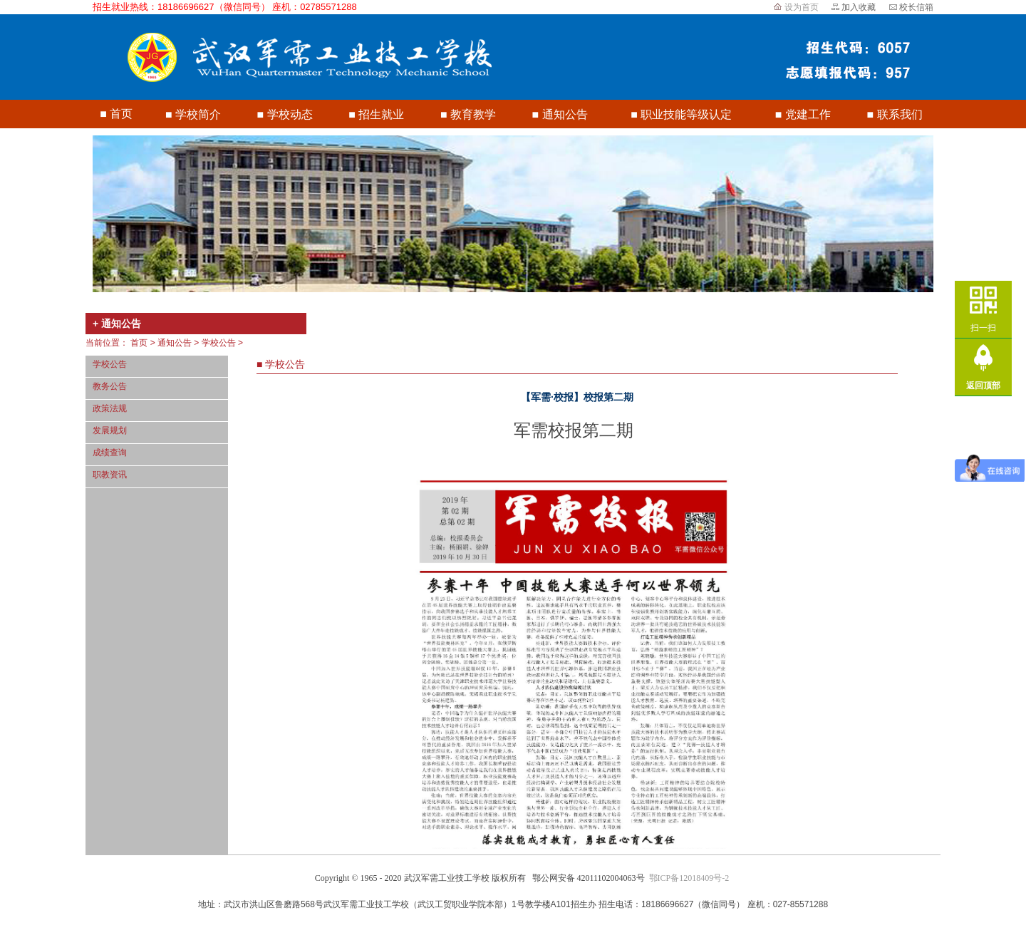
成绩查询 (110, 453)
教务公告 (110, 386)
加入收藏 (858, 7)
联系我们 (900, 114)
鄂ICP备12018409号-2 (689, 878)
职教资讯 (110, 475)
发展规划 (110, 430)
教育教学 (473, 114)
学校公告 (219, 343)
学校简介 (198, 114)
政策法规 (110, 408)
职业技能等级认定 (686, 114)
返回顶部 (983, 386)
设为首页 (801, 7)
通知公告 (565, 114)
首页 (121, 114)
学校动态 (290, 114)
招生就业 (381, 114)
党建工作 (808, 114)
